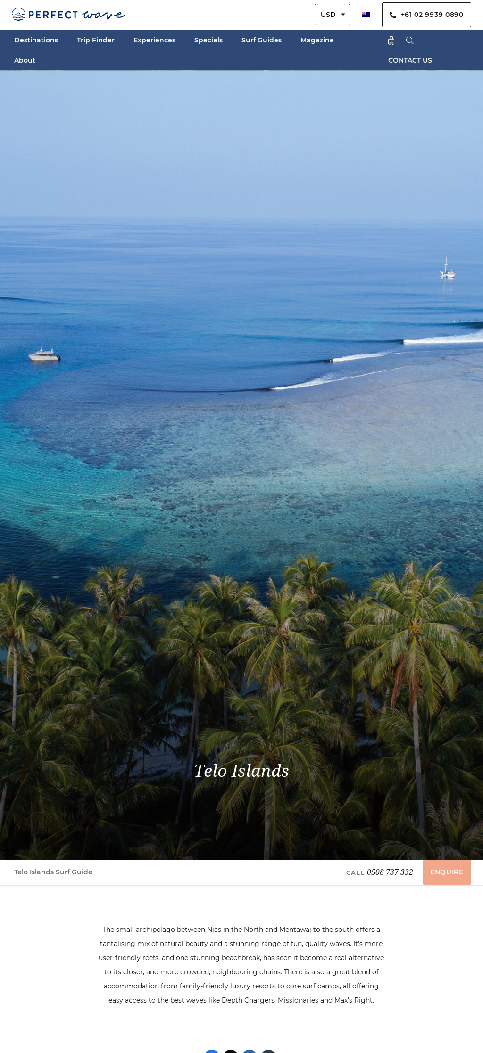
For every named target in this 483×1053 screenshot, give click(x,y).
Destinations (36, 40)
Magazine (317, 40)
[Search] (410, 40)
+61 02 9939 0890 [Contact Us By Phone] (427, 14)
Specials (208, 40)
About (24, 60)
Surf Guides (262, 40)
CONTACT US (410, 60)
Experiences (154, 40)
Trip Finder (96, 40)
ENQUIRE (447, 872)
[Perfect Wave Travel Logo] (68, 15)
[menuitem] (366, 14)
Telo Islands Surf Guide (53, 872)
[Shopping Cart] (391, 40)
